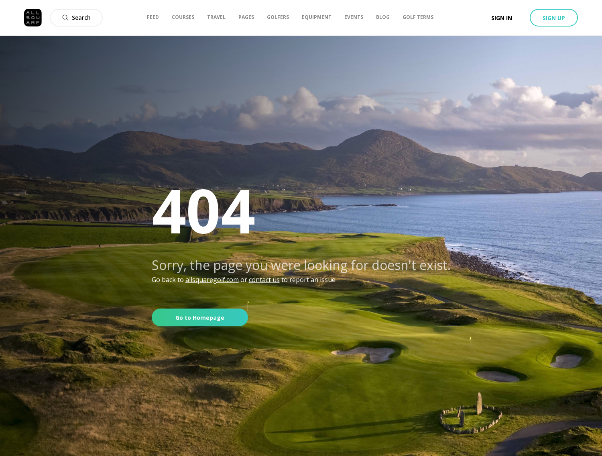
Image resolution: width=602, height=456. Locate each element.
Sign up (554, 18)
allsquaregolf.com (212, 279)
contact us (264, 279)
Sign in (501, 18)
